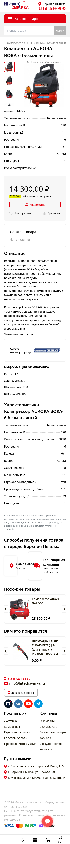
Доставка (10, 721)
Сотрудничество (51, 744)
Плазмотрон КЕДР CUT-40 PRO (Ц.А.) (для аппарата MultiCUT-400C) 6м (45, 647)
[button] (6, 609)
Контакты (46, 749)
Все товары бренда (20, 352)
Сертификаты (49, 727)
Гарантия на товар (17, 732)
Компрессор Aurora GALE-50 (46, 601)
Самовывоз (12, 727)
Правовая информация (20, 744)
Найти (60, 31)
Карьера (45, 738)
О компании (48, 721)
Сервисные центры (53, 732)
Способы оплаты (15, 738)
